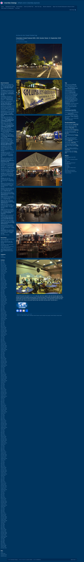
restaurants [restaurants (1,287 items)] (70, 110)
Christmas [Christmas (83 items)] (70, 89)
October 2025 (3, 270)
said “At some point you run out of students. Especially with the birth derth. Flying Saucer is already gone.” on (7, 189)
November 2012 (4, 471)
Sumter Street (59, 315)
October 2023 (3, 301)
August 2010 (3, 506)
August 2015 (3, 428)
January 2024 (3, 297)
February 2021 (3, 343)
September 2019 (4, 365)
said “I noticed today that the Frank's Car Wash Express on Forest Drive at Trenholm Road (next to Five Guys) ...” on (7, 231)
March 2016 (3, 419)
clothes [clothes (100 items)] (73, 89)
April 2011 (3, 496)
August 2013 (3, 459)
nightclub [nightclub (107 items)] (70, 106)
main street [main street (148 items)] (73, 105)
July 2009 (2, 523)
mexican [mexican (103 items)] (66, 106)
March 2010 (3, 512)
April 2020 (3, 356)
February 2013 (3, 467)
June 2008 (3, 540)
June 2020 (3, 353)
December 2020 (4, 345)
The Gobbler (67, 166)
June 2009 (3, 524)
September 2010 (4, 505)
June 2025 (3, 275)
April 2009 (3, 527)
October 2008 (3, 534)
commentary (3, 257)
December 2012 (4, 470)
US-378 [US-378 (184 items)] (76, 118)
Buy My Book (19, 6)
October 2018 (3, 379)
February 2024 (3, 296)
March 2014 (3, 450)
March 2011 (3, 497)
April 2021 (3, 340)
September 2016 (4, 411)
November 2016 (4, 409)
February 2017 (3, 405)
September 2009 (4, 520)
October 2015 (3, 426)
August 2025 (3, 273)
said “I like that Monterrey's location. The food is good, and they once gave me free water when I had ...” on (7, 180)
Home (2, 6)
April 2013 (3, 464)
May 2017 (2, 401)
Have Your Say (38, 6)
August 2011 (3, 490)
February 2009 (3, 529)
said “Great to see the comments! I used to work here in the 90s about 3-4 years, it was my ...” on (7, 135)
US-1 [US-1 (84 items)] (70, 118)
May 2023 (2, 308)
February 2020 (3, 358)
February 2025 (3, 280)
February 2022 (3, 327)
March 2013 (3, 466)
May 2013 (2, 463)
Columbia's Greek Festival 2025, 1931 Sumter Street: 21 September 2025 (38, 38)
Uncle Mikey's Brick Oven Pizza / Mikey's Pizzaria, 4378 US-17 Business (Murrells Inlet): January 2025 (7, 250)
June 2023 (3, 306)
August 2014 (3, 444)
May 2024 (2, 292)
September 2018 (4, 380)
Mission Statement (47, 6)
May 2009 (2, 525)
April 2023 (3, 309)
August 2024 (3, 288)
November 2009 (4, 518)
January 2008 (3, 546)
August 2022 (3, 319)
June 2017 (3, 400)
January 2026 (3, 266)
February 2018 (3, 389)
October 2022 (3, 317)
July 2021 (2, 336)
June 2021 (3, 337)
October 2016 (3, 410)
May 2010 (2, 510)
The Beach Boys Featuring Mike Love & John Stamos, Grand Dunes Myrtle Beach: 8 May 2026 (71, 144)
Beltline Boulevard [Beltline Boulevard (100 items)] (68, 84)
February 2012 (3, 483)
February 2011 (3, 498)
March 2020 (3, 357)
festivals (44, 315)
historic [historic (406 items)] (67, 103)
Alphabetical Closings (10, 6)
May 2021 (2, 339)
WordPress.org (3, 556)
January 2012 (3, 484)
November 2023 (4, 300)
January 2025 (3, 282)
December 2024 (4, 283)
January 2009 (3, 531)
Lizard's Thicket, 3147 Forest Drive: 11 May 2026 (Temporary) (7, 247)
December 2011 (4, 485)
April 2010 (3, 511)
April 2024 (3, 293)
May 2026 (2, 261)
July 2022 (2, 321)
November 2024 (4, 284)
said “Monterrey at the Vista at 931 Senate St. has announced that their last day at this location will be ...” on (7, 197)
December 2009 (4, 516)
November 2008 (4, 533)
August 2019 (3, 366)
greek (49, 315)
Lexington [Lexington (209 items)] (68, 105)
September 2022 (4, 318)
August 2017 (3, 397)
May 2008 (2, 541)
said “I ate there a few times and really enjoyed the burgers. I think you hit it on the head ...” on (7, 159)
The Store (17, 8)
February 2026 (3, 265)
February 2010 (3, 514)
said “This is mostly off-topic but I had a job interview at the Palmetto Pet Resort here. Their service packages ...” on (7, 113)
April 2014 (3, 449)
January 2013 (3, 468)
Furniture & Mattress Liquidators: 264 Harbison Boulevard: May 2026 (71, 148)
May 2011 (2, 494)
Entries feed (3, 553)
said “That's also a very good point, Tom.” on (7, 167)
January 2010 (3, 515)
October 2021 (3, 332)
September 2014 (4, 442)
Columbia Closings (10, 3)
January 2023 (3, 313)
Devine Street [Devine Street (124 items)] (68, 94)
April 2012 (3, 480)
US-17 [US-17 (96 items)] (72, 118)
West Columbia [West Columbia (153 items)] (69, 119)
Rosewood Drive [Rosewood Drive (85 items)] (68, 112)
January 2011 (3, 499)
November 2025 (4, 269)
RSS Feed (72, 9)
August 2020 (3, 350)
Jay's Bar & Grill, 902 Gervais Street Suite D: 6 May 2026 (7, 239)
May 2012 (2, 479)
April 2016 (3, 418)
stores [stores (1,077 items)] (71, 114)
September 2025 (4, 271)
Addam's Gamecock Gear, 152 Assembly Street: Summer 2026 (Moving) (7, 242)
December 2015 (4, 423)
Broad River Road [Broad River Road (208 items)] (70, 85)
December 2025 (4, 267)
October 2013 (3, 457)
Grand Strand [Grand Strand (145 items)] (70, 99)
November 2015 (4, 424)
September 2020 (4, 349)
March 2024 (3, 295)
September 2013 (4, 458)
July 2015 (2, 429)
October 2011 (3, 488)
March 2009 (3, 528)
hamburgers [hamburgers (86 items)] (67, 100)
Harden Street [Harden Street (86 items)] (71, 101)
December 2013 (4, 454)
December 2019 (4, 361)
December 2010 (4, 501)
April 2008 (3, 542)
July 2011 (2, 492)
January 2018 (3, 391)
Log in (2, 552)
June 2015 (3, 431)
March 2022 (3, 326)
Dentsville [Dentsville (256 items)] (72, 92)
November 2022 (4, 315)
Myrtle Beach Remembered (70, 170)
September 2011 (4, 489)
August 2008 (3, 537)
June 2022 (3, 322)
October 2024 (3, 286)
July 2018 (2, 383)
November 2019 (4, 362)
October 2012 (3, 472)
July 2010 (2, 507)
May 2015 (2, 432)
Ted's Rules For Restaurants (7, 8)
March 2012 (3, 481)
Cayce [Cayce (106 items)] (66, 89)
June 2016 (3, 415)
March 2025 (3, 279)
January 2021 (3, 344)
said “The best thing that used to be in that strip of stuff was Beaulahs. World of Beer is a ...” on (8, 103)
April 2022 (3, 324)
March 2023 (3, 310)
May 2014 (2, 448)
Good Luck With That (28, 6)
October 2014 (3, 441)
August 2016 (3, 413)
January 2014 (3, 453)
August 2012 (3, 475)
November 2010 (4, 502)
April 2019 (3, 371)
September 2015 (4, 427)
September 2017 (4, 396)
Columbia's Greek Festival (34, 315)
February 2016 (3, 420)
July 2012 (2, 476)
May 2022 (2, 323)
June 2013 (3, 462)
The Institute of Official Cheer (70, 167)
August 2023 (3, 304)
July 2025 (2, 274)
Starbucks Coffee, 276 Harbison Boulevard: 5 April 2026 (71, 151)
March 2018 (3, 388)
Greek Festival (32, 296)
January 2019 (3, 375)
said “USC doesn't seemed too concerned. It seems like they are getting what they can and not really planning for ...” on (8, 164)
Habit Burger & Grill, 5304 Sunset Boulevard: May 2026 (7, 245)
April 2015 (3, 433)
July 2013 (2, 461)
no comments (20, 39)
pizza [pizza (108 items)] (69, 108)
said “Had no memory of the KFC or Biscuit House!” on (8, 193)
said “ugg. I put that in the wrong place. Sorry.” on (8, 201)
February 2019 (3, 374)
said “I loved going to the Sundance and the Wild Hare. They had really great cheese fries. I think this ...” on (7, 86)
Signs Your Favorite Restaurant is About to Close (63, 6)
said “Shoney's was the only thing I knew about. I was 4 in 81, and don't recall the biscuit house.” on (7, 217)
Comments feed (4, 554)
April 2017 (3, 402)
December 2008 (4, 532)
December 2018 (4, 376)
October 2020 (3, 348)
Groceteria (67, 165)
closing (2, 255)
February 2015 (3, 436)
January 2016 (3, 422)
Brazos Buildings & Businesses (71, 171)
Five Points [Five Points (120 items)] (70, 95)
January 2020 (3, 359)
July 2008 (2, 538)
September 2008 (4, 536)
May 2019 (2, 370)
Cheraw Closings (68, 172)
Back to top (73, 559)
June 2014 (3, 446)
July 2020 (2, 352)
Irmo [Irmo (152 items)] (73, 103)
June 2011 (3, 493)
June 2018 (3, 384)
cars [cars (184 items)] (76, 88)
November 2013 (4, 455)
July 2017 (2, 398)
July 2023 (2, 305)
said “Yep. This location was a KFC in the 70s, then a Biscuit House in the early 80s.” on (8, 222)
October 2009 (3, 519)
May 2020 (2, 354)
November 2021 (4, 331)
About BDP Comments (5, 234)
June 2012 (3, 477)
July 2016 (2, 414)
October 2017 (3, 394)
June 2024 (3, 291)
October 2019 (3, 363)
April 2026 (3, 262)
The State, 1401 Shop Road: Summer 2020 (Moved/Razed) (70, 132)
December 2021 (4, 330)
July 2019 (2, 367)
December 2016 (4, 407)
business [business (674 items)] (71, 88)
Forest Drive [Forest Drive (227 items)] (72, 97)
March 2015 (3, 435)
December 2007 (4, 547)
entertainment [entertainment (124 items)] (74, 94)
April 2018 (3, 387)
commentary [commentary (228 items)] (68, 91)
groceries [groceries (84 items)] (76, 99)
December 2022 (4, 314)
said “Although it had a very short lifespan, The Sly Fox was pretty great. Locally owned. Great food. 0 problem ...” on (7, 92)
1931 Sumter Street (25, 315)
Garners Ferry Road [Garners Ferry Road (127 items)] (69, 98)
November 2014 (4, 440)
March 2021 (3, 341)
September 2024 (4, 287)
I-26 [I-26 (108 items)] (71, 103)
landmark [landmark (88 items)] (76, 103)
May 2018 (2, 385)
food (47, 315)
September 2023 (4, 302)
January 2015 (3, 437)
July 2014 (2, 445)
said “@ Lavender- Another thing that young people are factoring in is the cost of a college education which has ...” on (7, 170)
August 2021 (3, 335)
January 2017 (3, 406)
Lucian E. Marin (29, 559)
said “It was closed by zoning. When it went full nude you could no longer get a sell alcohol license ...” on (7, 119)
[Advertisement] (42, 22)
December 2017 (4, 392)
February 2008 (3, 545)
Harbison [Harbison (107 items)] (71, 100)
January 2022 (3, 328)
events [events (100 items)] (66, 95)
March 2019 (3, 372)
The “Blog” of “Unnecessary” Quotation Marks (70, 163)
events (40, 315)
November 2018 (4, 378)
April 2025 (3, 278)
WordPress (39, 559)
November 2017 (4, 393)
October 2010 (3, 503)
